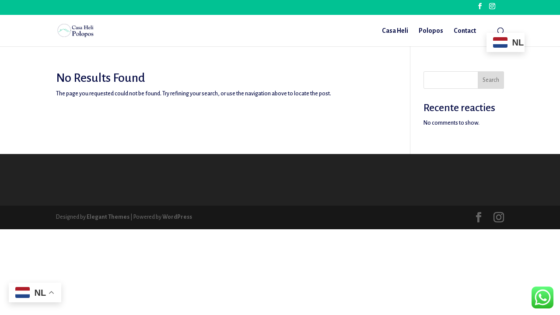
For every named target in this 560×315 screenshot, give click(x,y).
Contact (465, 31)
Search (491, 80)
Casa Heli (395, 31)
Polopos (431, 31)
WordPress (177, 217)
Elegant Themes (108, 217)
